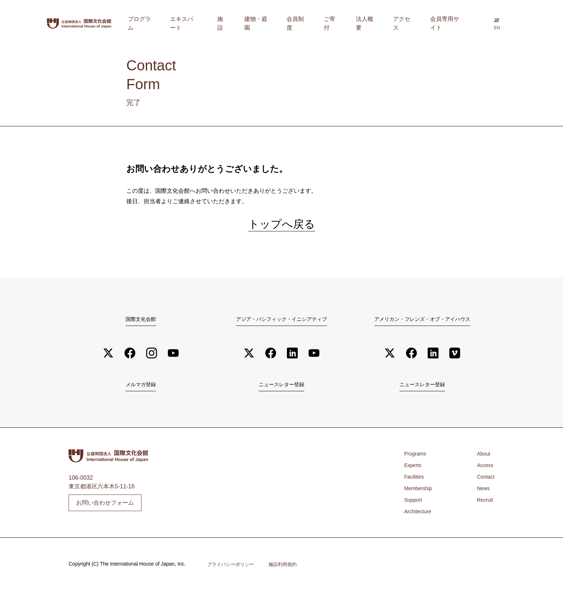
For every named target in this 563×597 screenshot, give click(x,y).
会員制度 (322, 23)
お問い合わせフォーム (105, 509)
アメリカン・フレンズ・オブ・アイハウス (422, 323)
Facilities (415, 483)
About (482, 460)
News (482, 495)
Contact (484, 483)
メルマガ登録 (140, 390)
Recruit (484, 507)
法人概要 (377, 23)
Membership (420, 495)
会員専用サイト (446, 23)
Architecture (419, 518)
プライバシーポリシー (232, 571)
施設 (261, 23)
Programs (416, 460)
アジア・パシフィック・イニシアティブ (281, 323)
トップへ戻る (281, 226)
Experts (414, 472)
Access (484, 472)
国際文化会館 (140, 323)
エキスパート (231, 23)
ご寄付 (349, 23)
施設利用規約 (287, 571)
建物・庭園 (289, 23)
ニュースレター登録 (281, 390)
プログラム (192, 23)
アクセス (407, 23)
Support (414, 507)
